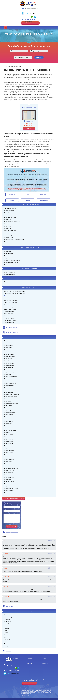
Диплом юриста (8, 495)
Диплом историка (8, 414)
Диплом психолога (8, 461)
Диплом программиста (9, 459)
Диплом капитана (8, 416)
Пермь (5, 641)
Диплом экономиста (9, 490)
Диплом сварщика (8, 466)
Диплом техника (8, 475)
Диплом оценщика (8, 448)
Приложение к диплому (10, 318)
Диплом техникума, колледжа (11, 262)
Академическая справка (10, 230)
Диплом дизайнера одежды (10, 396)
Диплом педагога (8, 452)
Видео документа (30, 121)
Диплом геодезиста (9, 378)
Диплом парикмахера (9, 450)
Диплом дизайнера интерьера (11, 394)
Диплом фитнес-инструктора (11, 488)
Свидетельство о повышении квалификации (14, 293)
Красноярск (7, 639)
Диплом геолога (8, 381)
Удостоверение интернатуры (11, 300)
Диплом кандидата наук (10, 272)
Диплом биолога (8, 358)
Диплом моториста (8, 443)
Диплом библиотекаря (9, 356)
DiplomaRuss (14, 659)
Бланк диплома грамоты (10, 320)
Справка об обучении (9, 311)
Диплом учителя (8, 479)
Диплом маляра (8, 423)
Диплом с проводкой (9, 244)
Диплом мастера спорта (10, 430)
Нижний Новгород (8, 623)
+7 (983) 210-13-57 (30, 19)
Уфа (5, 637)
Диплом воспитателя (9, 372)
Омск (5, 630)
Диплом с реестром (9, 241)
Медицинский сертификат (10, 298)
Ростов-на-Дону (8, 635)
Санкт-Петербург (8, 617)
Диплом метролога (8, 439)
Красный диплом (8, 232)
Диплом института (8, 226)
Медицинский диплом (9, 235)
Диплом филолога (8, 486)
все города (9, 651)
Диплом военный (8, 369)
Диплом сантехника (9, 463)
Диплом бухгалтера (9, 363)
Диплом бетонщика (8, 354)
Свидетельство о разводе (10, 307)
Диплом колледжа (8, 255)
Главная (6, 66)
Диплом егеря (7, 401)
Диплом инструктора (9, 410)
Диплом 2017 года (8, 237)
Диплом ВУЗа (7, 228)
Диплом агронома (8, 345)
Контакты (44, 661)
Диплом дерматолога (9, 385)
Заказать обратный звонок (29, 683)
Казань (6, 626)
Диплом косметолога (9, 419)
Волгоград (6, 646)
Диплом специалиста (9, 210)
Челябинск (6, 628)
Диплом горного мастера (10, 383)
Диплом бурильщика (9, 361)
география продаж (11, 327)
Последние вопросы (12, 532)
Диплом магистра (8, 215)
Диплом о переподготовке (10, 295)
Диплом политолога (9, 457)
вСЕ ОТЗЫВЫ (9, 606)
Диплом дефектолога (9, 387)
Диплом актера (8, 347)
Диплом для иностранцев (10, 217)
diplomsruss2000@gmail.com (31, 8)
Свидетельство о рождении (10, 302)
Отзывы (44, 658)
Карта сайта (45, 663)
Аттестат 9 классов (8, 281)
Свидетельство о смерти (10, 309)
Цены (28, 661)
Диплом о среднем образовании (12, 260)
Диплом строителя (8, 472)
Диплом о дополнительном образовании (14, 239)
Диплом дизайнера (8, 392)
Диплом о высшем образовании (11, 224)
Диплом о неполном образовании (12, 221)
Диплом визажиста (8, 367)
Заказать (29, 663)
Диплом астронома (8, 352)
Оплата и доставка (32, 666)
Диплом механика (8, 441)
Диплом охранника (8, 445)
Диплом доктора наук (9, 274)
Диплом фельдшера (9, 483)
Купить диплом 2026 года (10, 208)
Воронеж (6, 643)
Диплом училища (8, 251)
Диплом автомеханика (9, 340)
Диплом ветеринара (9, 365)
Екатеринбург (7, 621)
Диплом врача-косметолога (10, 376)
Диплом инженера (8, 405)
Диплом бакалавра (8, 212)
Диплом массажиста (9, 425)
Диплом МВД (7, 432)
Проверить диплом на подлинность (14, 498)
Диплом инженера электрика (11, 407)
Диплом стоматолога (9, 470)
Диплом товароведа (9, 477)
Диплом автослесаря (9, 343)
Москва (6, 614)
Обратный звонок (30, 23)
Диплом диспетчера (9, 399)
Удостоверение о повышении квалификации (14, 291)
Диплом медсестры (8, 434)
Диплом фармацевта (9, 481)
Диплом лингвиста (8, 421)
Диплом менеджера (9, 437)
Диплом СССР (7, 219)
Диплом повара (8, 454)
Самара (6, 632)
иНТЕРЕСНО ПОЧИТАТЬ (12, 332)
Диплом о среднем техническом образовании (15, 258)
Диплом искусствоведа (9, 412)
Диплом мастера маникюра (10, 428)
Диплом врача (7, 374)
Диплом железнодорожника (11, 403)
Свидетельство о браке (9, 304)
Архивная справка (8, 313)
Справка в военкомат (9, 322)
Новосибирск (7, 619)
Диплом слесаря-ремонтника (11, 468)
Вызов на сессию (8, 316)
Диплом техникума (8, 253)
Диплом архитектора (9, 349)
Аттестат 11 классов (9, 284)
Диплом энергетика (9, 492)
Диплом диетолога (8, 390)
